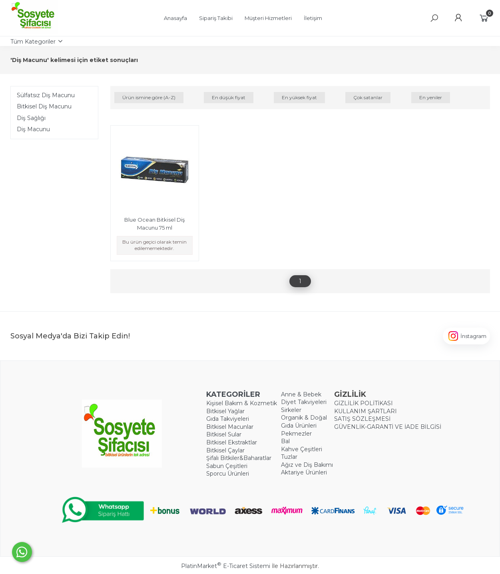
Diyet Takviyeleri (304, 402)
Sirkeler (291, 410)
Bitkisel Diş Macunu (44, 106)
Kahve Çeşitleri (301, 449)
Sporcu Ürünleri (227, 473)
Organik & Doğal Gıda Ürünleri (304, 421)
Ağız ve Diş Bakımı (307, 464)
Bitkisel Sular (223, 434)
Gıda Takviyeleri (227, 418)
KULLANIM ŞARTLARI (365, 411)
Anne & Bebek (301, 394)
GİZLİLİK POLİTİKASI (363, 403)
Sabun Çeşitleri (226, 466)
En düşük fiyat (228, 97)
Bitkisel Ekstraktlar (231, 442)
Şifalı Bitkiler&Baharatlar (238, 458)
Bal (285, 441)
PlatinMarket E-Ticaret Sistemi (225, 566)
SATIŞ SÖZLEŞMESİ (362, 418)
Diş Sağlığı (31, 118)
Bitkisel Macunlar (229, 426)
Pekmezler (296, 433)
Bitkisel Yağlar (225, 411)
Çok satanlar (367, 97)
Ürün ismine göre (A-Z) (148, 97)
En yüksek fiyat (299, 97)
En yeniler (430, 97)
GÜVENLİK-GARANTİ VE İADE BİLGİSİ (387, 426)
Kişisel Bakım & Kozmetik (241, 403)
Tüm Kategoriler (33, 41)
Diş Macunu (33, 129)
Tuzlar (289, 456)
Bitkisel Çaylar (225, 450)
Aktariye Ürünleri (304, 472)
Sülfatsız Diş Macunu (46, 95)
